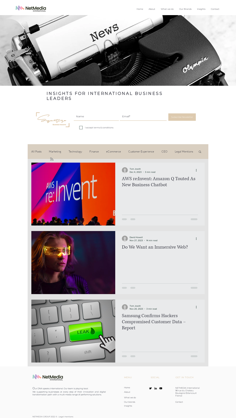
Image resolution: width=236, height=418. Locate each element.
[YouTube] (160, 388)
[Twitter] (150, 388)
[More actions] (197, 170)
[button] (167, 9)
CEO (164, 151)
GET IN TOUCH (185, 377)
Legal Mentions (184, 151)
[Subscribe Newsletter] (182, 117)
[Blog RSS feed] (51, 159)
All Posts (36, 151)
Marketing (55, 151)
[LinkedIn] (155, 388)
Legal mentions (66, 416)
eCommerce (113, 151)
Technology (75, 151)
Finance (94, 151)
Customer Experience (141, 151)
